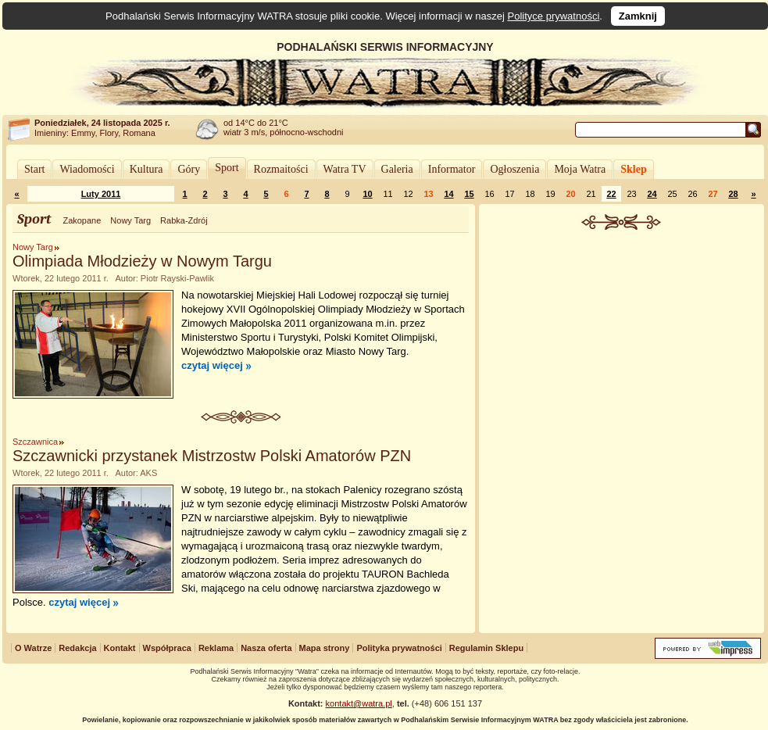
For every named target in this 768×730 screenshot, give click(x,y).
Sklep (633, 169)
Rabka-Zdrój (184, 220)
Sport (226, 168)
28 (733, 194)
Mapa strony (324, 648)
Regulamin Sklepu (486, 648)
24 (651, 194)
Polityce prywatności (554, 16)
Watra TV (344, 169)
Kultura (146, 169)
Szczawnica (35, 441)
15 (468, 194)
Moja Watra (579, 169)
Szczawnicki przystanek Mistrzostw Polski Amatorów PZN (212, 455)
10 (367, 194)
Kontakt (120, 648)
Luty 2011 (101, 194)
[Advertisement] (622, 347)
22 (611, 194)
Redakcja (77, 648)
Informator (452, 169)
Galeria (397, 169)
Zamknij (638, 16)
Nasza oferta (266, 648)
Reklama (216, 648)
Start (34, 169)
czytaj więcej (212, 365)
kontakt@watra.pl (359, 703)
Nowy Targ (130, 220)
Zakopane (82, 220)
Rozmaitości (281, 169)
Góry (188, 169)
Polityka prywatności (398, 648)
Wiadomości (86, 169)
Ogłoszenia (514, 169)
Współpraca (167, 648)
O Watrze (33, 648)
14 (448, 194)
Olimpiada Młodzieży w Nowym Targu (142, 261)
